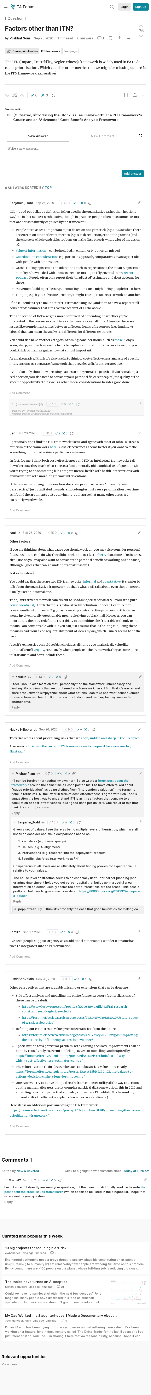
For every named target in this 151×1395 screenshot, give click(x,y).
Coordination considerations (37, 257)
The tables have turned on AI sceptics (36, 1282)
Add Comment (20, 393)
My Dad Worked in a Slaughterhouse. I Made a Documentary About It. (61, 1315)
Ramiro (15, 932)
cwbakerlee (13, 1253)
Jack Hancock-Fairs (18, 1320)
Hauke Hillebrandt (23, 730)
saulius (15, 533)
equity (39, 650)
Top (48, 188)
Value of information (31, 250)
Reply (15, 707)
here (53, 447)
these (119, 340)
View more (9, 1364)
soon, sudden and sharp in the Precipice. (111, 738)
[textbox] (71, 156)
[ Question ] (15, 18)
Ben (12, 433)
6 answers (85, 38)
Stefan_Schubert (16, 1286)
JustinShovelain (22, 979)
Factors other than (39, 28)
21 (60, 1287)
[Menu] (6, 7)
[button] (34, 95)
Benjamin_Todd (21, 203)
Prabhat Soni (20, 38)
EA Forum (23, 7)
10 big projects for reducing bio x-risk (35, 1248)
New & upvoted (28, 1171)
